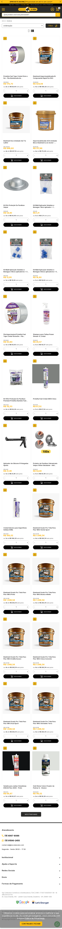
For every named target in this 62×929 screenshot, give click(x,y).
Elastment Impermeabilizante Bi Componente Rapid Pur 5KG (44, 77)
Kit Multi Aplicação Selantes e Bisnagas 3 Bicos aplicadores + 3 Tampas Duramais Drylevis (15, 271)
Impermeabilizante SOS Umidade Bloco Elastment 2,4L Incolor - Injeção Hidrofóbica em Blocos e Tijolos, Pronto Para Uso (45, 142)
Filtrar (53, 25)
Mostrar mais (31, 814)
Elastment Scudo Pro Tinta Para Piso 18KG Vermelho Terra (44, 722)
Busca (9, 21)
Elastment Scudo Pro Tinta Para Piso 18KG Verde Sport (44, 529)
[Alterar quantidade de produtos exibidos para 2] (32, 31)
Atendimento (8, 830)
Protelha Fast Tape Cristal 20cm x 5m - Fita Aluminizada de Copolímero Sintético (15, 77)
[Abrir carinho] (58, 9)
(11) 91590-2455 (12, 840)
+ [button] (27, 91)
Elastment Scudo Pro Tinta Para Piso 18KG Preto (14, 593)
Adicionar (16, 96)
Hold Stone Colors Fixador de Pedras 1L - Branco (43, 787)
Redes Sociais (8, 870)
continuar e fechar (31, 924)
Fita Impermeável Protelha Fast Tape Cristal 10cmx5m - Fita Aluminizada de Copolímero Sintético (14, 335)
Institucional (7, 857)
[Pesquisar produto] (57, 15)
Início (4, 21)
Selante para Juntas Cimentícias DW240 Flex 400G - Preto (14, 787)
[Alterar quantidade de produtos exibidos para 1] (29, 31)
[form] (16, 91)
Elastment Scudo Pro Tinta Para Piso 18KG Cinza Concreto (44, 658)
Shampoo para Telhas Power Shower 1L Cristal (43, 335)
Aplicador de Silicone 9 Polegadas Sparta (15, 464)
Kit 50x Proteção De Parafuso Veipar (14, 206)
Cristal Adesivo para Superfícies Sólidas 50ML (15, 529)
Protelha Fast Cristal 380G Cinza (44, 399)
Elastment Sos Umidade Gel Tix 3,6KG (14, 142)
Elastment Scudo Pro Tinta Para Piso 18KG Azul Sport (14, 722)
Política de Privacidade (34, 918)
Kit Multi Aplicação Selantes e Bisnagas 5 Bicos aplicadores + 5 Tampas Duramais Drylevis (45, 271)
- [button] (4, 91)
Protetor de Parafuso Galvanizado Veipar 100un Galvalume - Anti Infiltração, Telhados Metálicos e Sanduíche (45, 464)
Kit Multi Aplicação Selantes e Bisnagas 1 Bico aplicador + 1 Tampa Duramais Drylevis (43, 206)
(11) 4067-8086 (12, 835)
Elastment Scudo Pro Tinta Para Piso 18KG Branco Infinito (44, 593)
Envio (4, 877)
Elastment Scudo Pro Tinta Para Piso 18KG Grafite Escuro (14, 658)
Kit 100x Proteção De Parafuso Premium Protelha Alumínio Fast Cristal (14, 400)
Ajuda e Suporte (9, 864)
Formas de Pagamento (12, 884)
